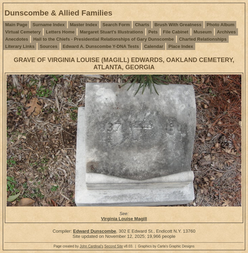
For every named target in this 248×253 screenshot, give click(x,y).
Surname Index (48, 24)
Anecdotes (16, 39)
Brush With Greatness (178, 24)
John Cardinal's (91, 246)
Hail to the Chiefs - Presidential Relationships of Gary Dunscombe (103, 39)
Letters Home (60, 31)
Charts (142, 24)
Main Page (16, 24)
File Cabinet (175, 31)
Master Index (83, 24)
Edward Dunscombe (94, 231)
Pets (153, 31)
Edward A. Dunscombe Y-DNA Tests (101, 46)
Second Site (113, 246)
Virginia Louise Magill (124, 218)
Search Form (116, 24)
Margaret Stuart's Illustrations (111, 31)
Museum (203, 31)
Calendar (153, 46)
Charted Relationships (203, 39)
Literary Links (19, 46)
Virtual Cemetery (23, 31)
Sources (48, 46)
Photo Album (220, 24)
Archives (226, 31)
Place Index (180, 46)
